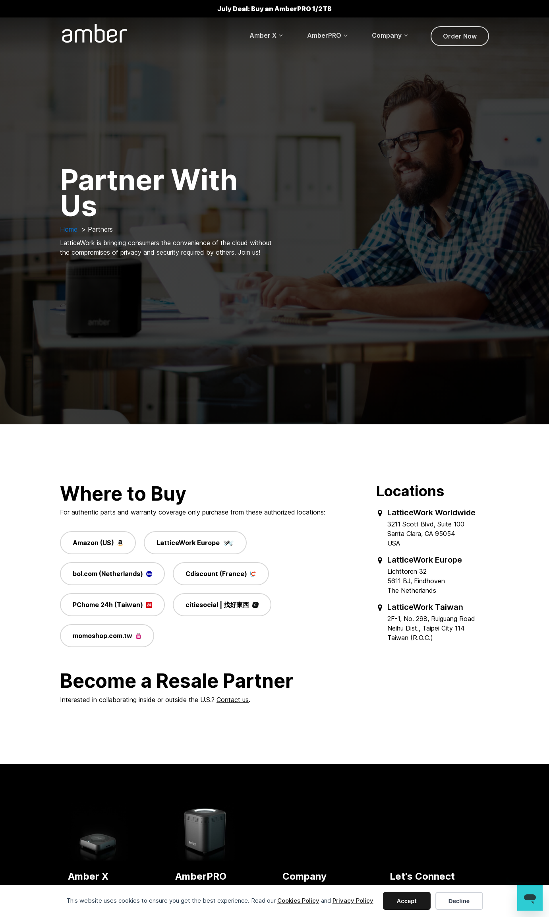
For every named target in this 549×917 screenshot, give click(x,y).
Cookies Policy (298, 900)
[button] (267, 35)
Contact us (233, 700)
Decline (459, 901)
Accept (406, 901)
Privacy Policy (352, 900)
